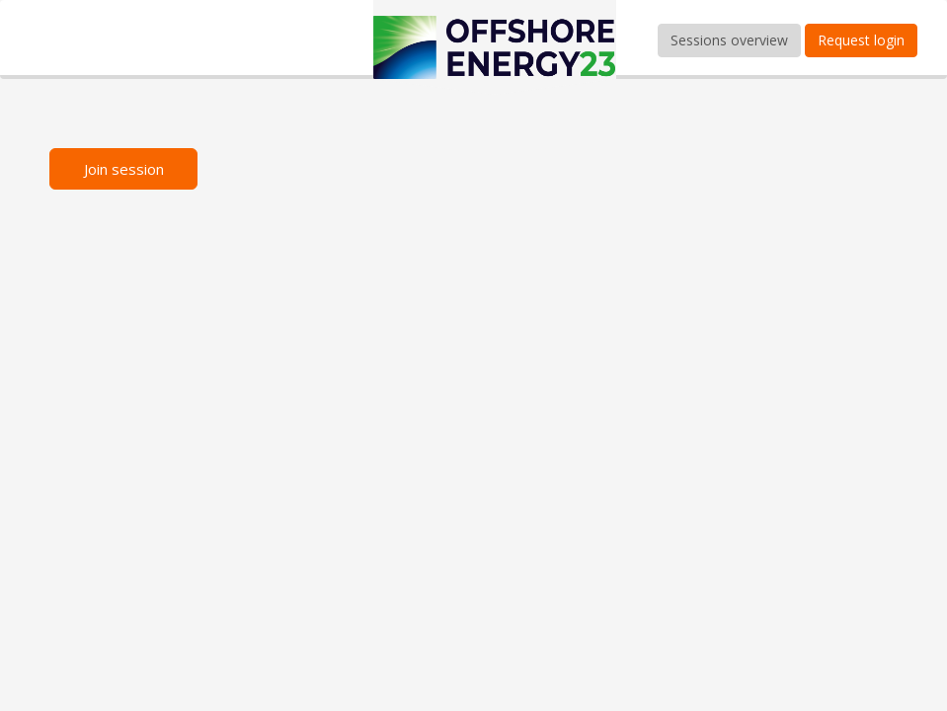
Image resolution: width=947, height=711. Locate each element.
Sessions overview (729, 40)
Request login (861, 40)
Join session (124, 169)
